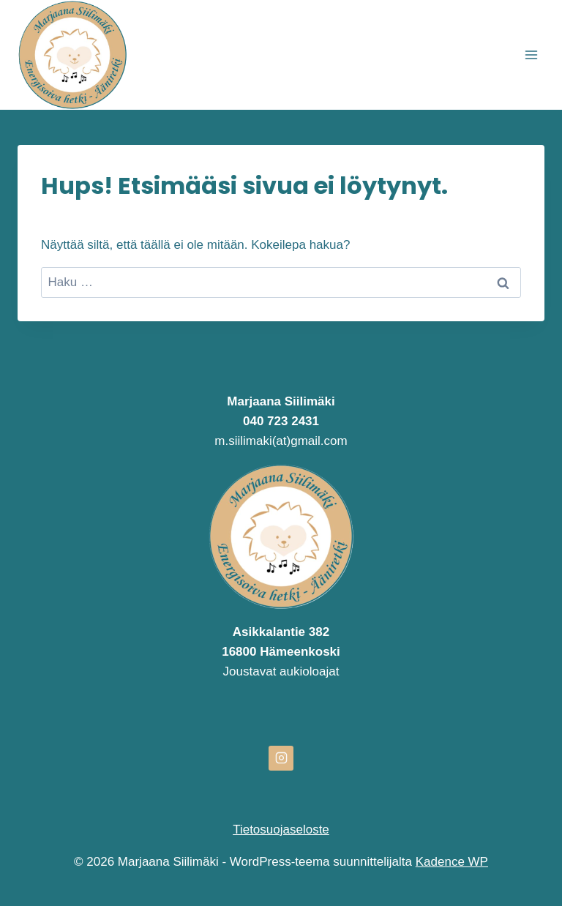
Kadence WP (452, 862)
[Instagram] (281, 758)
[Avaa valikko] (530, 54)
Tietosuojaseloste (281, 829)
